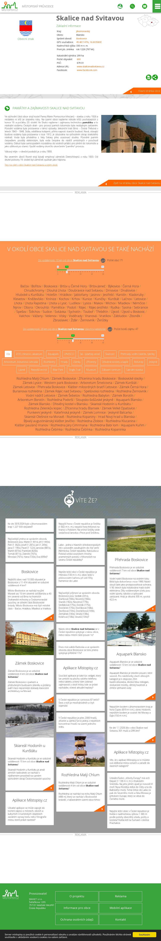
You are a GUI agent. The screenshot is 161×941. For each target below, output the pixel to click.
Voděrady (75, 316)
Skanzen (110, 354)
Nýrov (17, 307)
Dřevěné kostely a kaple (115, 362)
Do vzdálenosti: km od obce (68, 260)
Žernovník (87, 320)
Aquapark (53, 354)
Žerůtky (102, 320)
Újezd (115, 311)
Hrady (64, 362)
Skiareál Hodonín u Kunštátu (110, 404)
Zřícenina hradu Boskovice (97, 378)
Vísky (62, 316)
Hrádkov (66, 294)
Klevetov (19, 299)
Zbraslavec (60, 320)
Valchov (24, 316)
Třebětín (102, 311)
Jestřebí (108, 294)
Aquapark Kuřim (132, 425)
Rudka (115, 307)
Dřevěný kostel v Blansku (70, 404)
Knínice (51, 299)
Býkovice (114, 286)
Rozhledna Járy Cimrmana (69, 425)
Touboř (88, 311)
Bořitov (36, 286)
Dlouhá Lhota (56, 290)
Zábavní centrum (111, 369)
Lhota (18, 303)
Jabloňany (81, 294)
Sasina (126, 307)
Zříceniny (91, 362)
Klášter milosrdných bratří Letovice (92, 387)
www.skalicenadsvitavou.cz (90, 66)
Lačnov (127, 299)
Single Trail (74, 369)
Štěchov (34, 311)
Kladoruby (136, 294)
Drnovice (112, 290)
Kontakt (120, 919)
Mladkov (124, 303)
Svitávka (60, 311)
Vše (8, 354)
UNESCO (69, 354)
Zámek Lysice (32, 383)
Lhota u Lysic (58, 303)
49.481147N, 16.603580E (89, 42)
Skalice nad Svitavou (90, 17)
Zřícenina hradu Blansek (82, 408)
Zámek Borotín (122, 395)
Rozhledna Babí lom (104, 425)
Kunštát (113, 299)
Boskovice (81, 38)
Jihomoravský (83, 31)
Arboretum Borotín (31, 400)
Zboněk (134, 316)
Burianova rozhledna (27, 391)
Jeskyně (153, 362)
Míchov (111, 303)
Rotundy (138, 362)
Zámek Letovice (24, 387)
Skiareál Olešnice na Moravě (44, 417)
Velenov (50, 316)
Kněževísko (35, 299)
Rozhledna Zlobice (90, 421)
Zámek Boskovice (64, 378)
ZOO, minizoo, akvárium (29, 354)
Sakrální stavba (134, 369)
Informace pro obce (77, 908)
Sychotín (74, 311)
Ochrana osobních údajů (76, 919)
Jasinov (95, 294)
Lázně (21, 369)
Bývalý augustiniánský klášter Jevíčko (49, 421)
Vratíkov (105, 316)
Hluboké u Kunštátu (30, 294)
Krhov (76, 299)
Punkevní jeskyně (39, 412)
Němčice (139, 303)
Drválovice (128, 290)
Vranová (91, 316)
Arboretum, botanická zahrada (21, 362)
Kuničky (100, 299)
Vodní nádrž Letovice (40, 395)
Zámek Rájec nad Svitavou (63, 391)
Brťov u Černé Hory (73, 286)
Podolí (71, 307)
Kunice (87, 299)
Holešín (52, 294)
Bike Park (58, 369)
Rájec (82, 307)
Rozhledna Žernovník (131, 391)
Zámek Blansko (39, 404)
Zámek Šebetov (69, 395)
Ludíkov (74, 303)
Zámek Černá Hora (132, 387)
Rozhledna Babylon (96, 395)
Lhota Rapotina (35, 303)
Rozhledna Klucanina (120, 421)
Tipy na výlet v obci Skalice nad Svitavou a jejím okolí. (31, 164)
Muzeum (91, 369)
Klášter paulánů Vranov (31, 425)
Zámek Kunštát (126, 383)
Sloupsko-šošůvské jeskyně (94, 400)
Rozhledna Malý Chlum (33, 378)
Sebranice (141, 307)
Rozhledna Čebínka (49, 429)
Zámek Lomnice (94, 412)
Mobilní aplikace (121, 908)
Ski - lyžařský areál (90, 354)
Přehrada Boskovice (51, 387)
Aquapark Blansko (129, 400)
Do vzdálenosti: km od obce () (64, 329)
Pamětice (58, 307)
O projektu (76, 896)
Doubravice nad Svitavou (86, 290)
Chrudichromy (34, 290)
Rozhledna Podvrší (60, 400)
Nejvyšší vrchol (39, 369)
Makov (98, 303)
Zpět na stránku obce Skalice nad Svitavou (136, 183)
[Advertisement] (80, 217)
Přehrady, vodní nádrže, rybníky (137, 354)
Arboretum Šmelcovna (96, 383)
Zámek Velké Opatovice (118, 408)
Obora (28, 307)
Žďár (74, 320)
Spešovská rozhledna (99, 391)
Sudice (47, 311)
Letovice (140, 299)
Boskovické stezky (130, 378)
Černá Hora (131, 286)
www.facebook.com (87, 70)
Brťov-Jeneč (97, 286)
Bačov (24, 286)
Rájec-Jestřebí (98, 307)
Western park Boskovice (61, 383)
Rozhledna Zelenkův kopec (43, 408)
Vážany (38, 316)
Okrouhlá (42, 307)
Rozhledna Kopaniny (81, 417)
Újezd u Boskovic (133, 311)
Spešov (21, 311)
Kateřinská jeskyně (67, 412)
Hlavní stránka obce (149, 91)
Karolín (121, 294)
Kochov (64, 299)
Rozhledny (49, 362)
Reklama (120, 896)
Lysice (87, 303)
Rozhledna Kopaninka (110, 429)
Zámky (76, 362)
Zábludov (120, 316)
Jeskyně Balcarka (120, 412)
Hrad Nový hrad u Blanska (116, 417)
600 (79, 59)
